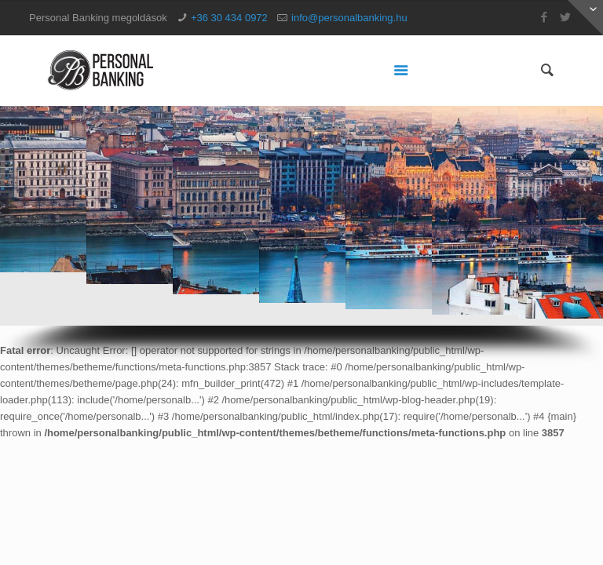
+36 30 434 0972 (229, 18)
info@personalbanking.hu (349, 18)
